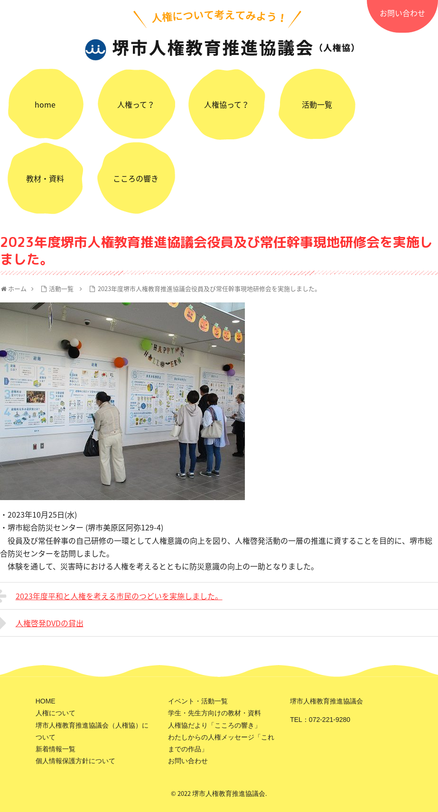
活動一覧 (317, 104)
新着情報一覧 (55, 749)
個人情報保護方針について (75, 761)
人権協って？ (226, 104)
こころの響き (135, 178)
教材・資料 (45, 178)
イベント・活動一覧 (198, 701)
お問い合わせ (402, 12)
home (45, 104)
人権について (55, 713)
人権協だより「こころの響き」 (214, 725)
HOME (46, 701)
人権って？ (136, 104)
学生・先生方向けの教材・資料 (214, 713)
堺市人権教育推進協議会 (228, 793)
